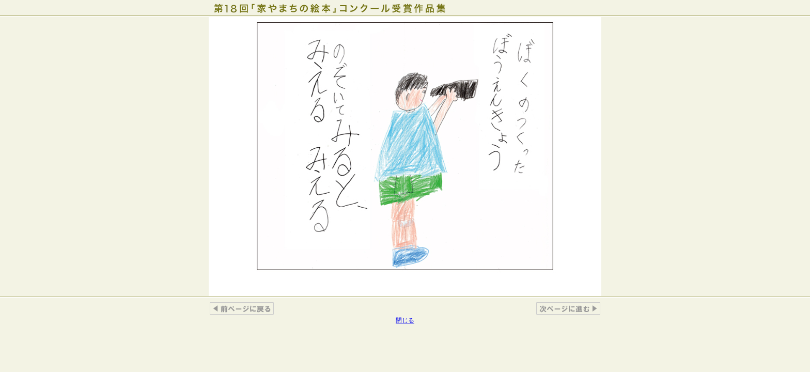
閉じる (405, 320)
